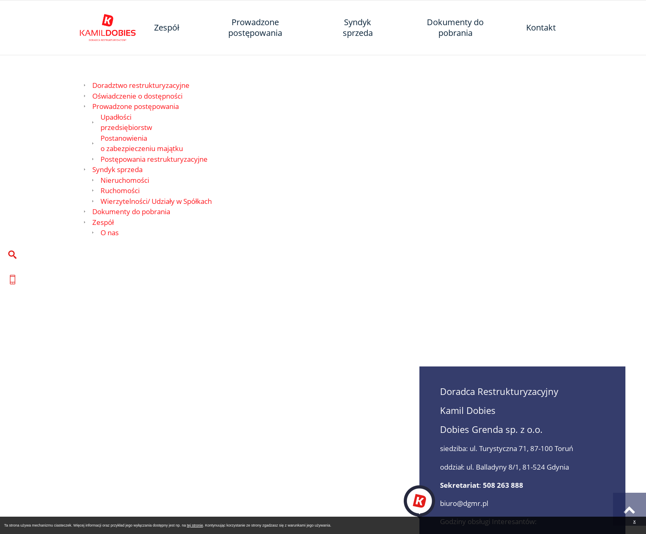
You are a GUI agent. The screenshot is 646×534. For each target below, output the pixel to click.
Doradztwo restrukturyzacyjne (141, 85)
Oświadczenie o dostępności (137, 96)
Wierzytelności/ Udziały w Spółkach (156, 201)
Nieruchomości (125, 180)
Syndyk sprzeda (117, 169)
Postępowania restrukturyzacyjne (154, 159)
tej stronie (195, 525)
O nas (110, 232)
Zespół (103, 222)
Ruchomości (120, 190)
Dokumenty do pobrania (131, 211)
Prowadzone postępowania (135, 106)
